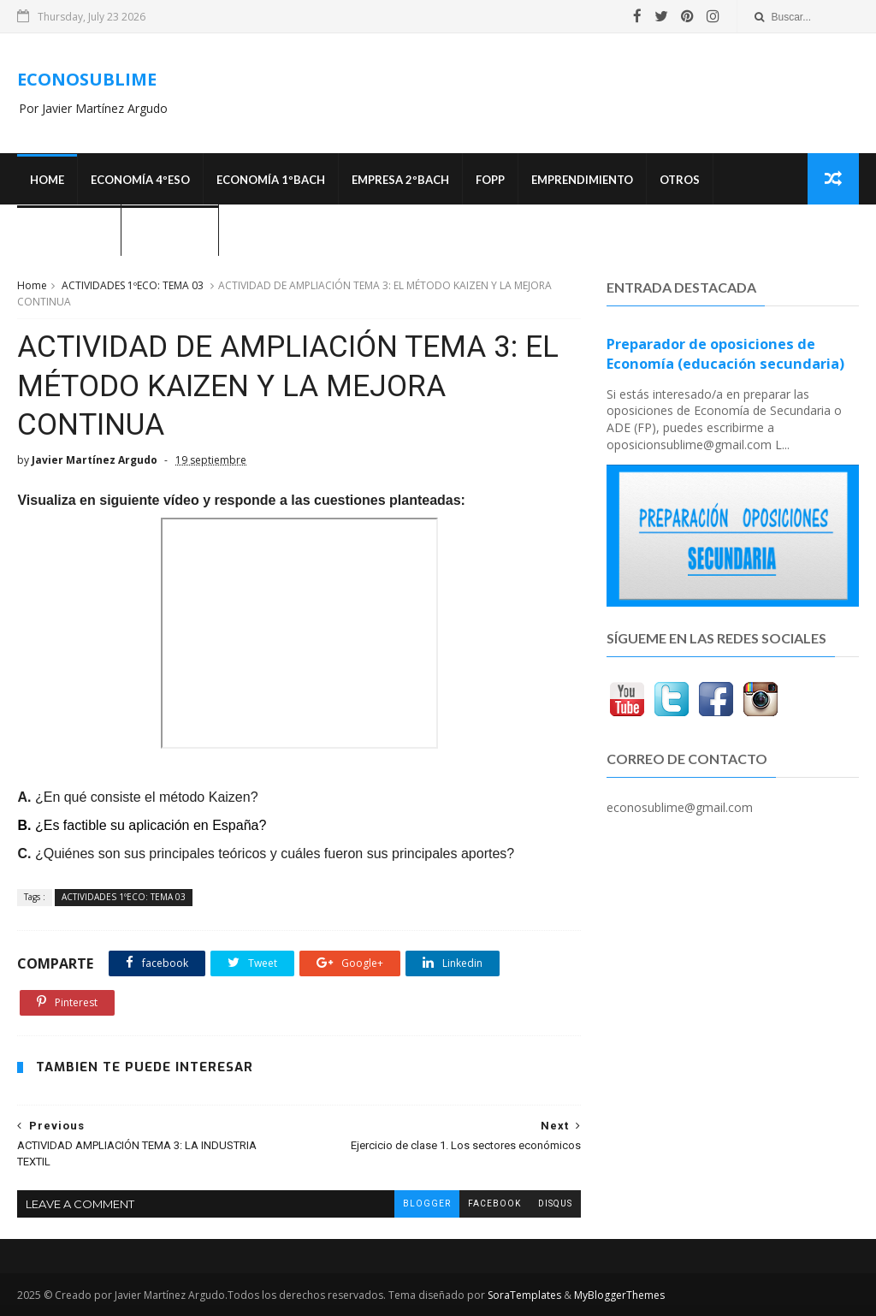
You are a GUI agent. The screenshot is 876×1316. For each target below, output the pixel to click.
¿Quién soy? (169, 231)
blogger (427, 1203)
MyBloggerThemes (619, 1295)
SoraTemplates (524, 1295)
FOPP (490, 180)
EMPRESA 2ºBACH (400, 180)
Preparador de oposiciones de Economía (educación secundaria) (725, 354)
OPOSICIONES (69, 231)
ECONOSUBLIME (87, 79)
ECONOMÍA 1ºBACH (270, 180)
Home (47, 180)
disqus (555, 1203)
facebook (494, 1203)
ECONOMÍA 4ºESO (140, 180)
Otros (680, 180)
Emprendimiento (582, 180)
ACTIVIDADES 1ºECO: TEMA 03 (133, 285)
